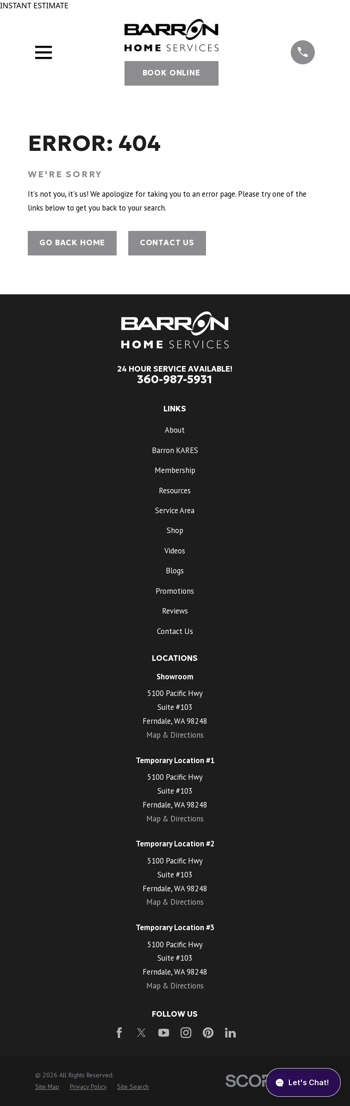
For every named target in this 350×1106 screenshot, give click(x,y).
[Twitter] (141, 1032)
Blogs (175, 570)
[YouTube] (163, 1032)
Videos (174, 551)
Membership (175, 470)
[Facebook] (119, 1032)
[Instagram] (186, 1032)
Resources (175, 490)
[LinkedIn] (230, 1032)
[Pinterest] (208, 1032)
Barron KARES (175, 450)
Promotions (175, 591)
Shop (175, 530)
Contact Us (167, 243)
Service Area (174, 510)
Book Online (171, 73)
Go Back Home (72, 243)
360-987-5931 (174, 379)
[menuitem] (47, 1087)
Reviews (175, 611)
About (175, 430)
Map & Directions (175, 735)
